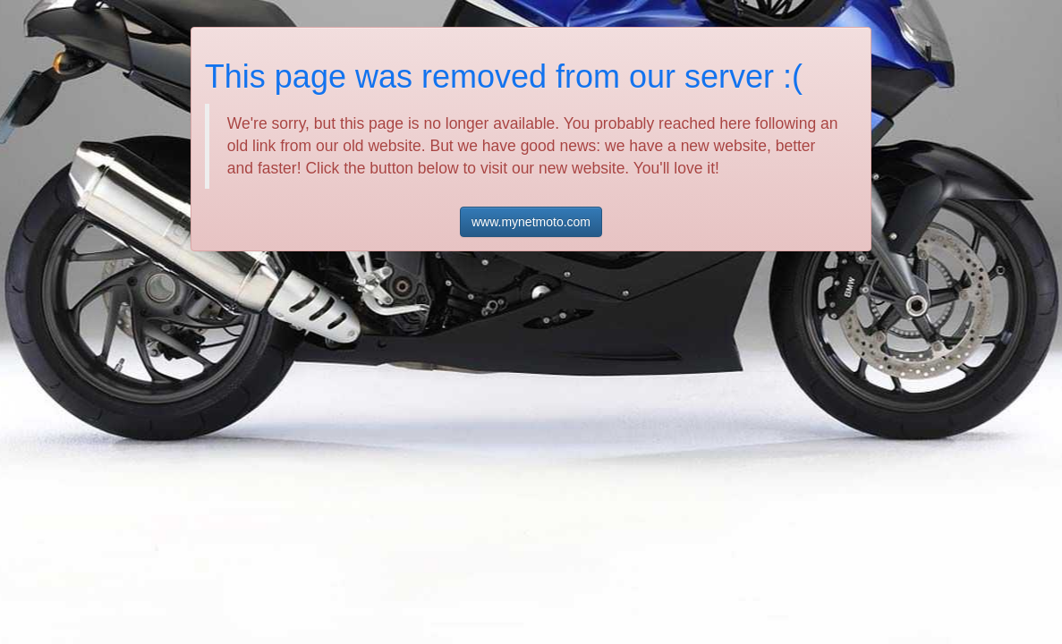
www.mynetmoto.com (531, 222)
